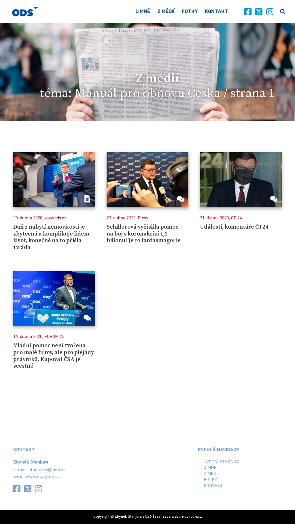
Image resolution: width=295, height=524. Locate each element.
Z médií (166, 11)
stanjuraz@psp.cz (47, 470)
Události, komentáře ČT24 (234, 227)
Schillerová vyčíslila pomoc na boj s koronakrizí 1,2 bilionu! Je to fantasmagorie (144, 233)
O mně (142, 11)
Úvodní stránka (221, 462)
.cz (192, 516)
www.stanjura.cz (42, 476)
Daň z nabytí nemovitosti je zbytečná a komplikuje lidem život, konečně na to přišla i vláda (51, 237)
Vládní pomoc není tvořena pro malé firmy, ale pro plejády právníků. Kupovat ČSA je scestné (53, 356)
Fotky (190, 11)
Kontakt (216, 11)
